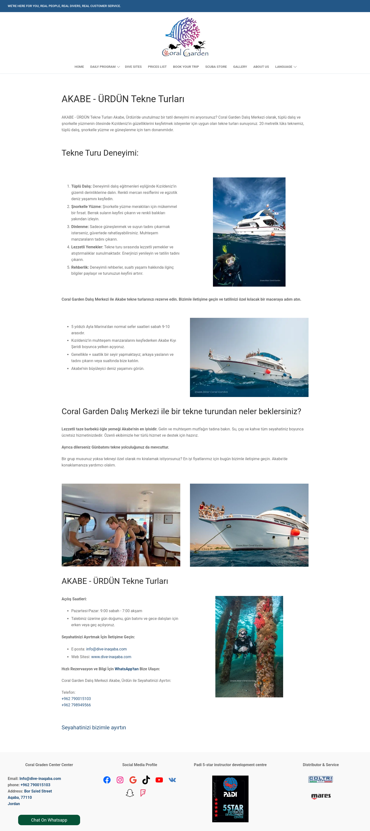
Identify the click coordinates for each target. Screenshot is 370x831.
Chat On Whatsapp (49, 820)
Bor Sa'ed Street (38, 791)
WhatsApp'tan (127, 669)
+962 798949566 (76, 705)
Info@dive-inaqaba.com (40, 778)
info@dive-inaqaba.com (106, 649)
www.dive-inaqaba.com (111, 657)
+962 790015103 (76, 698)
